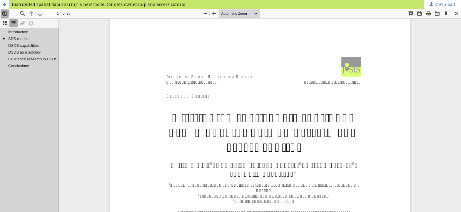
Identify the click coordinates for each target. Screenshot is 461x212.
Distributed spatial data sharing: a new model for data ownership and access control (99, 4)
